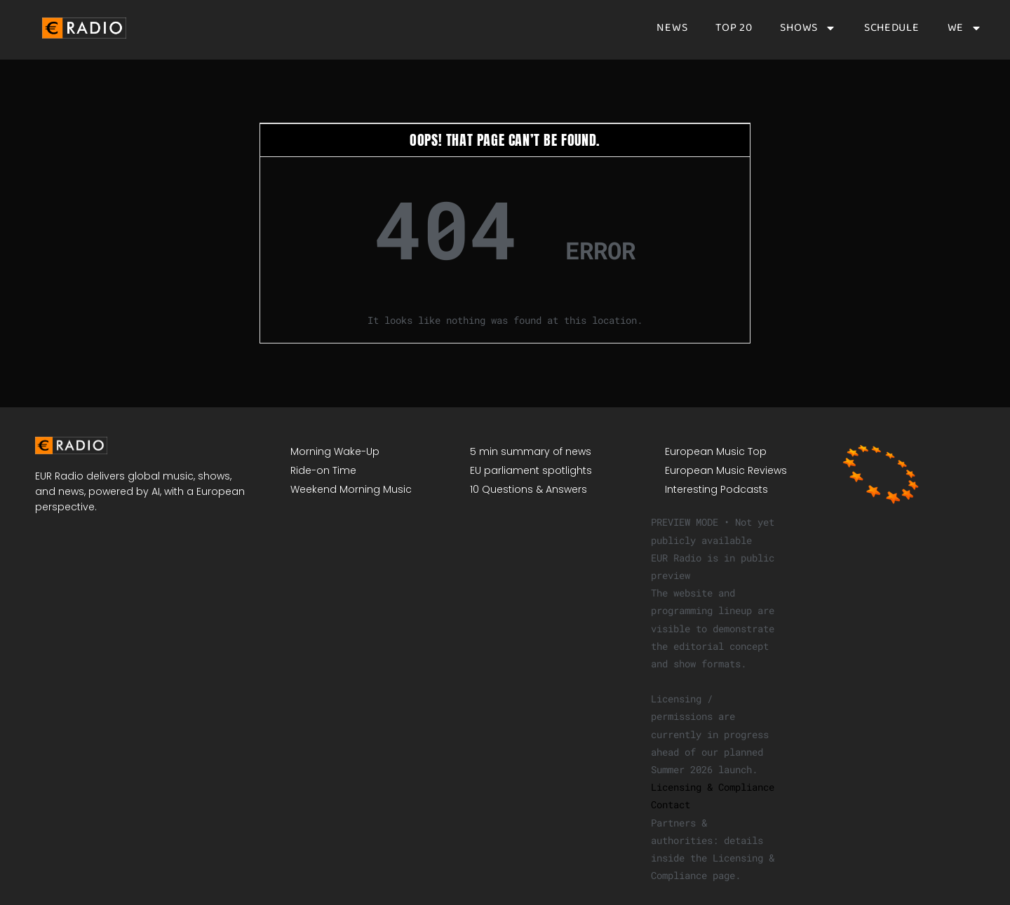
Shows (808, 28)
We (965, 28)
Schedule (892, 28)
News (671, 28)
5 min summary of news (530, 451)
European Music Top (716, 451)
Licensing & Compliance (712, 787)
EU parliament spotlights (531, 470)
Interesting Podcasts (716, 489)
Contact (670, 804)
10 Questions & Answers (528, 489)
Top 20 (733, 28)
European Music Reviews (726, 470)
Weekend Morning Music (351, 489)
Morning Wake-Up (334, 451)
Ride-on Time (323, 470)
